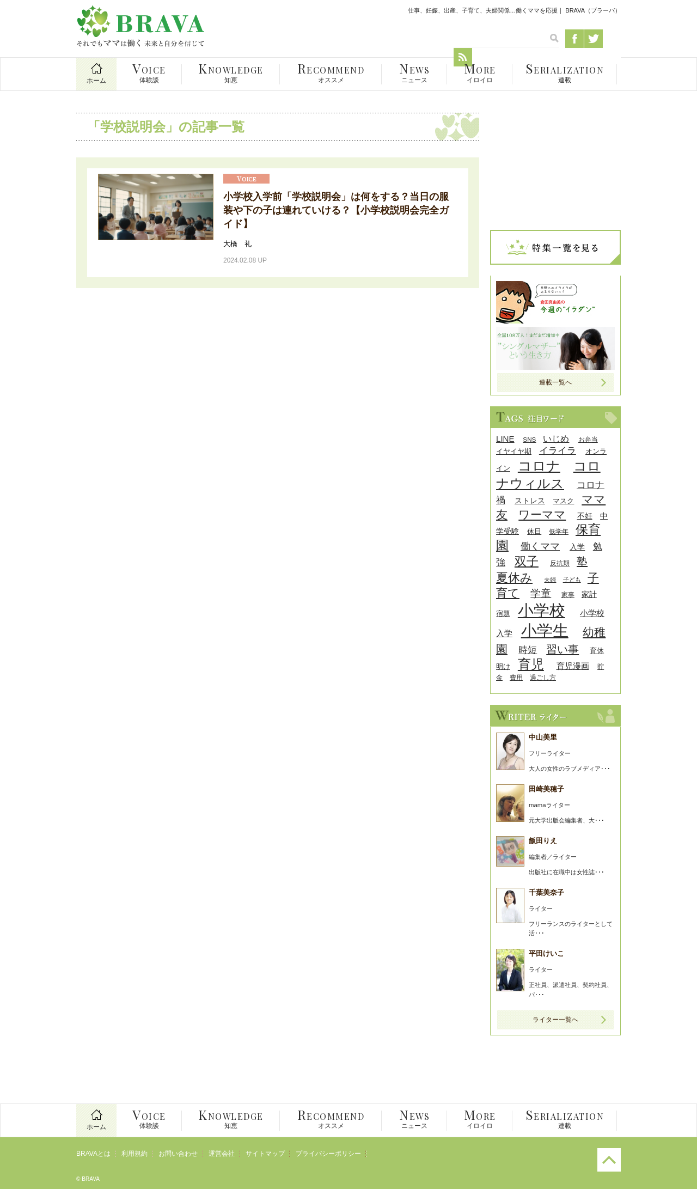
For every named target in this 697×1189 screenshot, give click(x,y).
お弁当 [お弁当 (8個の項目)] (588, 439)
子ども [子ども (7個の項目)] (572, 579)
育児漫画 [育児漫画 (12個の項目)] (573, 665)
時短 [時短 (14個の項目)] (527, 650)
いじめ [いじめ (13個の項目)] (556, 438)
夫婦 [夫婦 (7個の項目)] (550, 579)
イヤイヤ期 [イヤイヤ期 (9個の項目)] (513, 451)
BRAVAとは (93, 1153)
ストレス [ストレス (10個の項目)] (530, 501)
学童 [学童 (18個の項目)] (540, 593)
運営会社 (222, 1153)
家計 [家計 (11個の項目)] (589, 594)
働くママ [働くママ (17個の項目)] (540, 546)
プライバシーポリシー (328, 1153)
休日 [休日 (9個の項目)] (534, 531)
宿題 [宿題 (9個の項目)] (503, 613)
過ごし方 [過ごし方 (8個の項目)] (543, 677)
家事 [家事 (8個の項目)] (567, 594)
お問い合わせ (178, 1153)
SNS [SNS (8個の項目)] (529, 439)
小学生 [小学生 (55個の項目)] (544, 630)
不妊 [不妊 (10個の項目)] (584, 516)
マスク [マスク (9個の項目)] (563, 501)
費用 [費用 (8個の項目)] (516, 677)
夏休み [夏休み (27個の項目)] (514, 577)
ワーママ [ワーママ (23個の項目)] (542, 514)
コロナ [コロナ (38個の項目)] (539, 465)
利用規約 (134, 1153)
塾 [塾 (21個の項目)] (582, 562)
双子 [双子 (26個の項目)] (527, 561)
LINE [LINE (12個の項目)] (505, 438)
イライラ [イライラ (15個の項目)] (557, 451)
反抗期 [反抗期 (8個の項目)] (560, 562)
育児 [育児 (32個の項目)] (531, 664)
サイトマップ (265, 1153)
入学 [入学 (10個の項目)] (577, 547)
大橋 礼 (237, 244)
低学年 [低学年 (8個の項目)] (558, 531)
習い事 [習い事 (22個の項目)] (562, 649)
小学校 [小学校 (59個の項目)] (541, 610)
